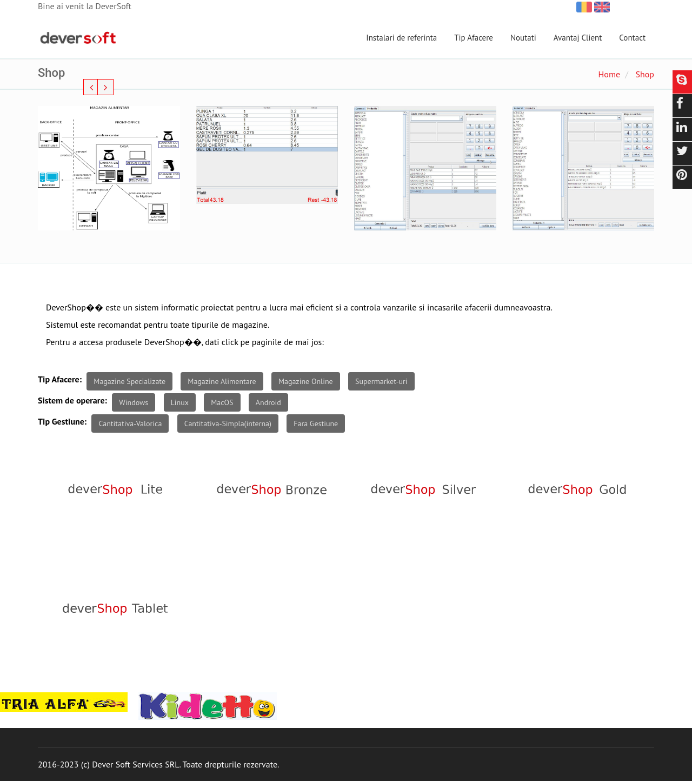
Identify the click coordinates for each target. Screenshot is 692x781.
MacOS (222, 402)
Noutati (523, 37)
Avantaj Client (578, 37)
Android (268, 402)
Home (609, 74)
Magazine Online (305, 381)
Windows (133, 402)
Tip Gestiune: (62, 421)
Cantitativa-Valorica (130, 423)
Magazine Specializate (129, 381)
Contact (632, 37)
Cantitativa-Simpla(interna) (227, 423)
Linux (180, 402)
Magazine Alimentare (222, 381)
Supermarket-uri (381, 381)
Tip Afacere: (60, 379)
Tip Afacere (473, 37)
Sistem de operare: (72, 400)
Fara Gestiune (316, 423)
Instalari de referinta (401, 37)
